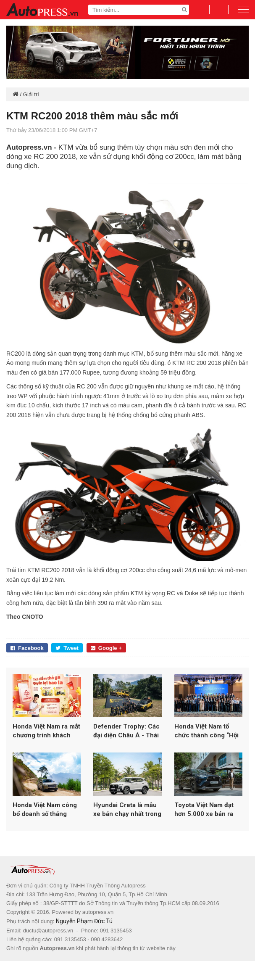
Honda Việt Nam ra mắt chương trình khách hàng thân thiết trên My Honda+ (46, 731)
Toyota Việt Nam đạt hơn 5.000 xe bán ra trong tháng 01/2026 (205, 809)
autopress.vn (97, 912)
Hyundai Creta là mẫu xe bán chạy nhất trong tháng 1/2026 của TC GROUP (127, 809)
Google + (106, 648)
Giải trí (31, 94)
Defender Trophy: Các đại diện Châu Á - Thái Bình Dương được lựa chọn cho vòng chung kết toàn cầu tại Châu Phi (126, 731)
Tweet (67, 648)
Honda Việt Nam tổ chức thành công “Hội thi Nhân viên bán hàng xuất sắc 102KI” (208, 731)
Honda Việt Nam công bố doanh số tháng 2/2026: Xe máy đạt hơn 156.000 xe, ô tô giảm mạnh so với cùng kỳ (47, 809)
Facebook (27, 648)
